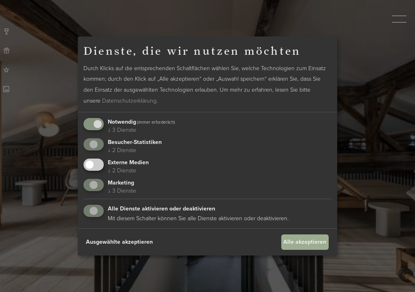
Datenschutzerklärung (129, 101)
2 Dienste (122, 150)
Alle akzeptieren (304, 242)
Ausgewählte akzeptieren (119, 242)
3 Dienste (122, 130)
